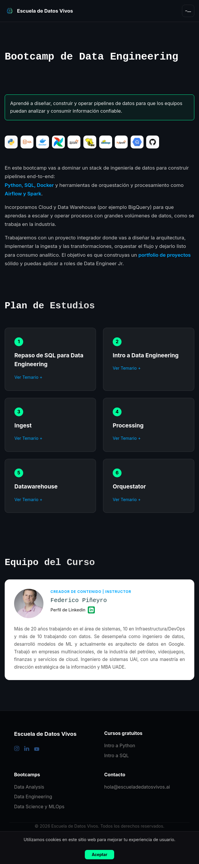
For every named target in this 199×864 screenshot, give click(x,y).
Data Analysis (29, 787)
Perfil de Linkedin (72, 609)
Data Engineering (33, 796)
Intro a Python (119, 745)
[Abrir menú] (188, 11)
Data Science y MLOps (39, 806)
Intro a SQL (116, 755)
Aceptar (99, 854)
